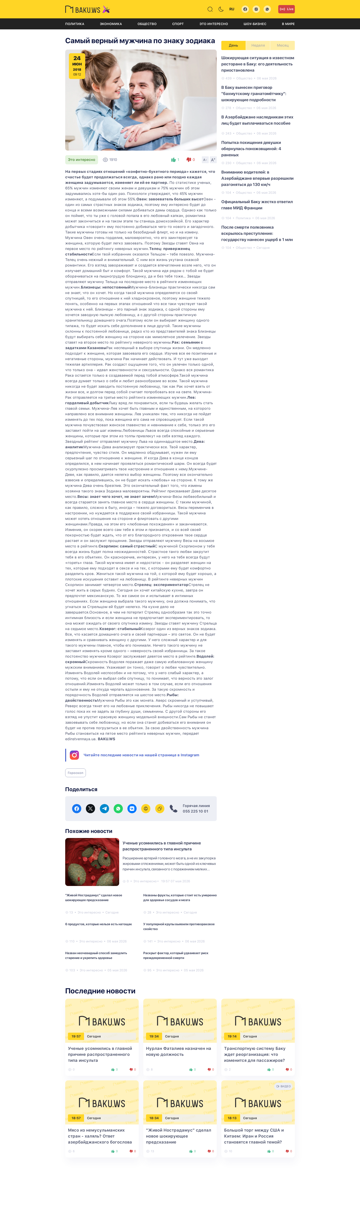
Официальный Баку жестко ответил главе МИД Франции (257, 204)
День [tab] (233, 45)
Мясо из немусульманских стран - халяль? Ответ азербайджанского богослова (100, 1136)
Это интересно (214, 24)
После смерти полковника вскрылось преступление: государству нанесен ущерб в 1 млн (257, 233)
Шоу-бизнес (255, 24)
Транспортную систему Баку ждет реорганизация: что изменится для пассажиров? (255, 1054)
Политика (74, 24)
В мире (288, 24)
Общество (147, 24)
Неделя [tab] (258, 45)
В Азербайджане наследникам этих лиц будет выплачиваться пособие (257, 120)
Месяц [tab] (283, 45)
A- (205, 160)
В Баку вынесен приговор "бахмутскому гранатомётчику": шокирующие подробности (253, 93)
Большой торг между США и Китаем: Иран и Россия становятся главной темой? (254, 1136)
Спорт (178, 24)
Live (286, 9)
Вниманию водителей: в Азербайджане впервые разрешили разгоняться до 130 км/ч (257, 178)
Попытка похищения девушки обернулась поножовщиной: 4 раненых (251, 148)
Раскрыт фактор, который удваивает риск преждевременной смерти (175, 955)
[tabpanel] (258, 152)
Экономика (111, 24)
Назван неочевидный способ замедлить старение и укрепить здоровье (96, 955)
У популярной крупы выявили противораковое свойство (179, 926)
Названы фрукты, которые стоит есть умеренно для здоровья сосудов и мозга (180, 897)
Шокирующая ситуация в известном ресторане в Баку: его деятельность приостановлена (257, 64)
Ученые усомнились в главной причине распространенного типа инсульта (100, 1054)
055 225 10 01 (195, 811)
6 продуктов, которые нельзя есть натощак (98, 924)
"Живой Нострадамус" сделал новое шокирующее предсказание (93, 897)
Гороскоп (75, 773)
